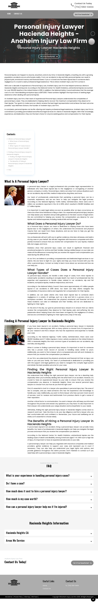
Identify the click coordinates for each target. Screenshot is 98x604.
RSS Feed (35, 602)
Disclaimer (8, 602)
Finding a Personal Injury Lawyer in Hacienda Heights (17, 156)
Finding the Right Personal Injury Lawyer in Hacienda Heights (19, 161)
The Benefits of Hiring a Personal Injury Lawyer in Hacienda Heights (17, 168)
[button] (93, 599)
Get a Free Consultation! (82, 14)
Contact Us (18, 14)
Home (9, 14)
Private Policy (18, 602)
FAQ (9, 175)
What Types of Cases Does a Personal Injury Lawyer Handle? (20, 150)
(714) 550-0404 (84, 5)
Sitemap (27, 602)
